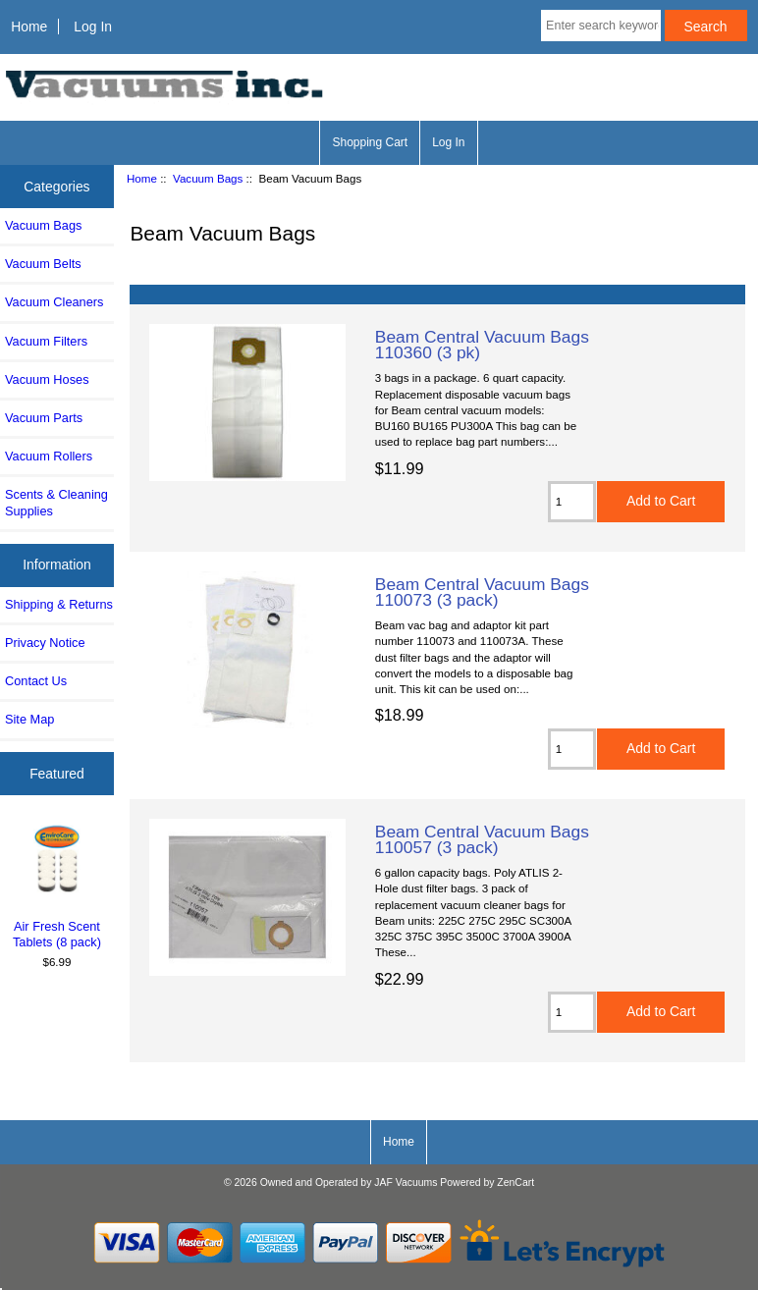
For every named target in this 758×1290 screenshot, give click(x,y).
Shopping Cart (369, 142)
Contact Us (36, 680)
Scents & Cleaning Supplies (56, 502)
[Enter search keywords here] (601, 25)
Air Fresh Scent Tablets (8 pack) (57, 885)
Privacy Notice (44, 642)
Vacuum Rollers (48, 456)
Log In (93, 26)
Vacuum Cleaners (54, 302)
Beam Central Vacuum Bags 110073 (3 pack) (482, 592)
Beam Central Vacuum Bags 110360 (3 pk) (482, 344)
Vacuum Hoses (47, 379)
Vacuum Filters (46, 341)
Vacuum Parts (43, 417)
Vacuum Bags (208, 178)
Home (29, 26)
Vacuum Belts (43, 263)
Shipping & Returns (59, 604)
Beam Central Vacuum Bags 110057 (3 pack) (482, 839)
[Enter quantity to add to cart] (572, 501)
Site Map (29, 719)
